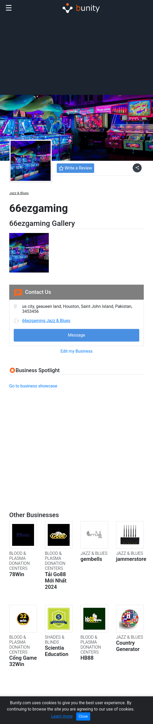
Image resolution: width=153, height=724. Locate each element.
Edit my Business (76, 351)
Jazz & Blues (19, 193)
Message (76, 335)
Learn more (62, 716)
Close (83, 716)
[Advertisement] (76, 55)
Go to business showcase (33, 385)
